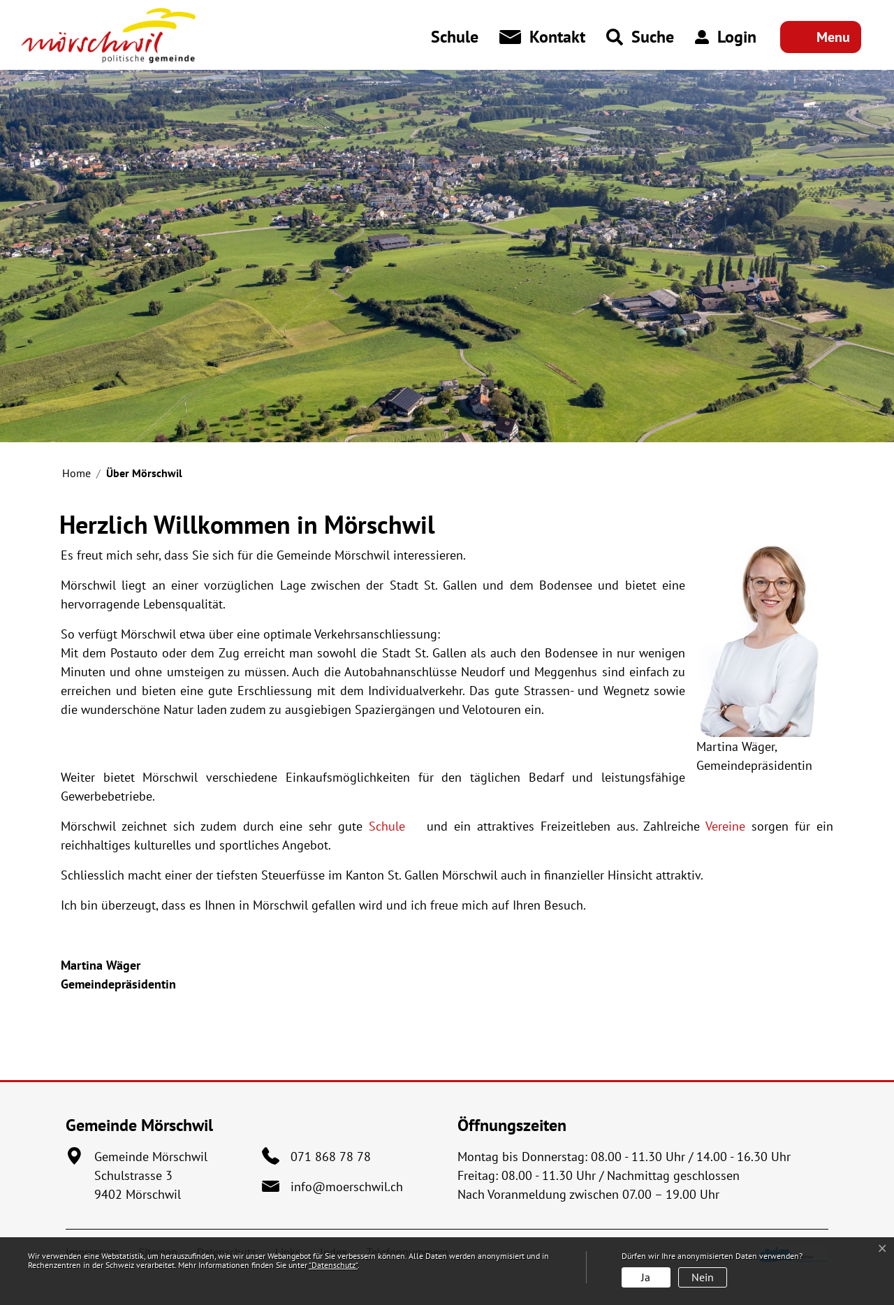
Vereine (725, 826)
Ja (645, 1277)
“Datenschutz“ (333, 1265)
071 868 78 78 (331, 1157)
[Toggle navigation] (821, 37)
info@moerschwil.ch (347, 1187)
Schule (394, 826)
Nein (702, 1277)
